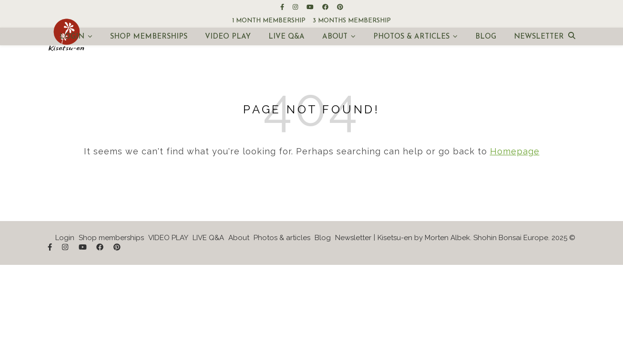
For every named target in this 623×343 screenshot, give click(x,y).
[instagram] (296, 6)
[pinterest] (340, 6)
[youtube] (310, 6)
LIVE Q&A (286, 36)
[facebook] (326, 6)
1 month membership (269, 21)
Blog (485, 36)
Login (72, 36)
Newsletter (539, 36)
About (334, 36)
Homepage (515, 151)
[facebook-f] (283, 6)
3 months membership (352, 21)
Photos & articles (411, 36)
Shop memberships (148, 36)
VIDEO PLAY (228, 36)
